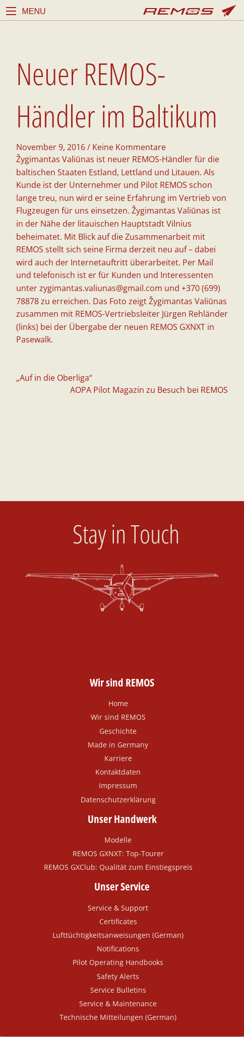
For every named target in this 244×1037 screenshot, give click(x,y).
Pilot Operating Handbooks (118, 961)
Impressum (118, 785)
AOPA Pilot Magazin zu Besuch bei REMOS (149, 389)
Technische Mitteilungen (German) (117, 1016)
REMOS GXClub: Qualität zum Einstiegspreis (118, 866)
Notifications (118, 948)
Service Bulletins (118, 989)
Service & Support (118, 907)
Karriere (118, 758)
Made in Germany (118, 744)
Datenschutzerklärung (118, 799)
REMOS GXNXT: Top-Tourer (118, 853)
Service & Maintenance (118, 1003)
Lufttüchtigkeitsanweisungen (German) (118, 934)
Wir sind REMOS (118, 716)
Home (118, 703)
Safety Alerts (118, 976)
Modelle (118, 839)
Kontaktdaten (118, 771)
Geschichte (118, 730)
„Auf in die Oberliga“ (54, 377)
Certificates (118, 921)
